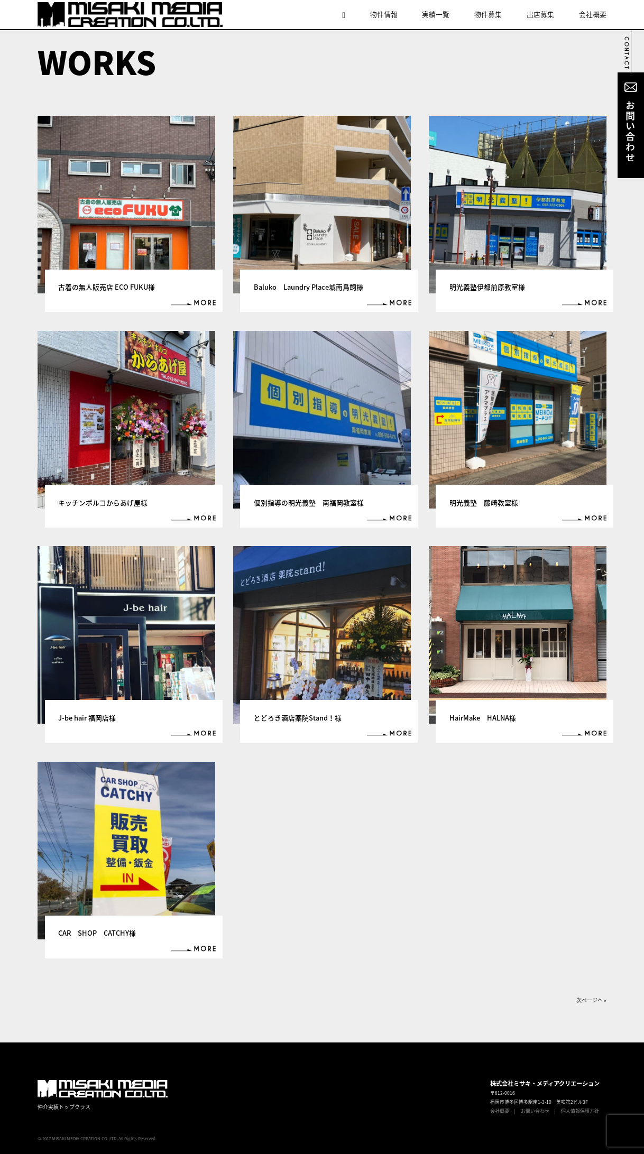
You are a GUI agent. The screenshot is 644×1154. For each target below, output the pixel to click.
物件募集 (488, 14)
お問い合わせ (535, 1110)
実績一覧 (435, 14)
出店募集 (540, 14)
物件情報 (384, 14)
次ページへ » (591, 1000)
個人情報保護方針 (580, 1110)
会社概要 (592, 14)
